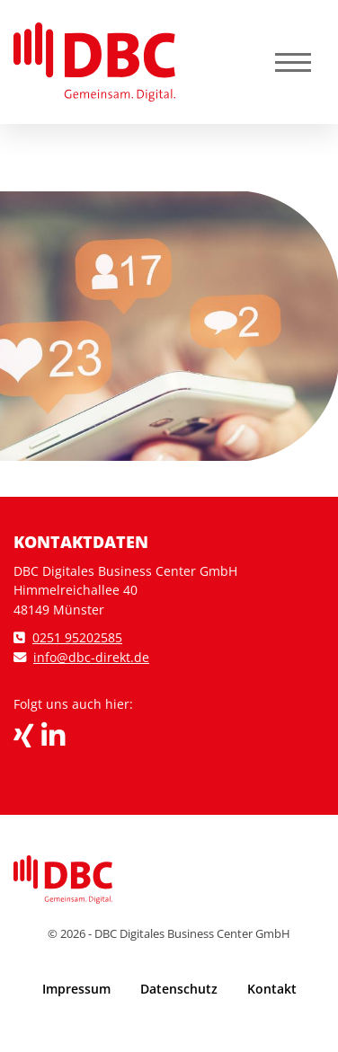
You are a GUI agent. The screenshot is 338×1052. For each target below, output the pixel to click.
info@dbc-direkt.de (91, 657)
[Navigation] (293, 62)
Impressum (76, 988)
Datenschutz (179, 988)
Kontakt (272, 988)
